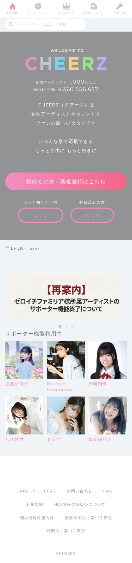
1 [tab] (60, 326)
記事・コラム (94, 13)
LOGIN (119, 13)
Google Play (84, 472)
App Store (47, 472)
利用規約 (35, 504)
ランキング (66, 13)
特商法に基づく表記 (66, 530)
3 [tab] (73, 326)
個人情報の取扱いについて (80, 504)
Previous (7, 295)
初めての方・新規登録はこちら (66, 181)
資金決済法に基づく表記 (88, 517)
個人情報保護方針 (37, 517)
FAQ (108, 491)
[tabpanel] (66, 295)
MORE (34, 249)
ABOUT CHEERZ (37, 491)
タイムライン (38, 13)
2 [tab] (66, 326)
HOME (12, 13)
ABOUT (41, 215)
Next (125, 295)
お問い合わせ (80, 491)
